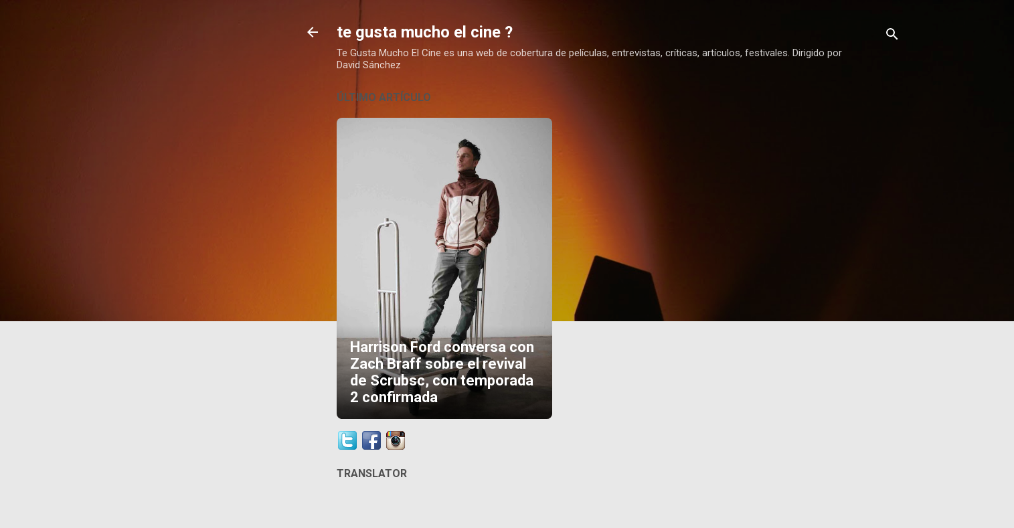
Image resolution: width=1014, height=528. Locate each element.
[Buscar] (892, 36)
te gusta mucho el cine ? (425, 32)
